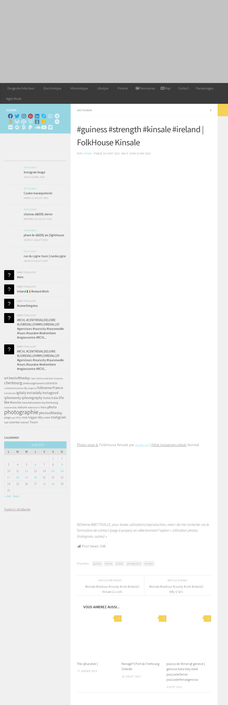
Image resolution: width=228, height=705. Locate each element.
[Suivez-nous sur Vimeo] (50, 127)
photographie (134, 563)
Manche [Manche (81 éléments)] (15, 402)
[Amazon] (10, 121)
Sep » (16, 496)
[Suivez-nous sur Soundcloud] (37, 127)
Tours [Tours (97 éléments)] (34, 422)
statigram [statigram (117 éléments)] (58, 417)
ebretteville (144, 444)
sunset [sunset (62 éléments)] (24, 422)
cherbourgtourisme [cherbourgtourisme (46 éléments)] (33, 383)
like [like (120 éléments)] (6, 402)
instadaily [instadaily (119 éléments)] (34, 392)
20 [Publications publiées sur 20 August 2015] (35, 477)
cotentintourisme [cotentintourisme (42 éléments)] (13, 388)
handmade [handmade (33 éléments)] (10, 393)
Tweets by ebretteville (17, 509)
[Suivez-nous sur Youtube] (43, 127)
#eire (20, 277)
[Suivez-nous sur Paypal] (30, 127)
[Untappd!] (43, 121)
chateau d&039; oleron (38, 214)
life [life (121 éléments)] (61, 397)
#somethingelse (27, 306)
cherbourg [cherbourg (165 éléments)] (13, 382)
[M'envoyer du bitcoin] (23, 127)
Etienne (87, 153)
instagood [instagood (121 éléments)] (50, 392)
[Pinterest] (30, 116)
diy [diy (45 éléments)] (25, 388)
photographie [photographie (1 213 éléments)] (21, 412)
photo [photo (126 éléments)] (52, 407)
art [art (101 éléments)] (6, 378)
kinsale (119, 563)
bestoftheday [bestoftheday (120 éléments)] (19, 378)
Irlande (108, 563)
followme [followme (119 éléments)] (44, 387)
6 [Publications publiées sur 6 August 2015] (35, 464)
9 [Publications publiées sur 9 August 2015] (62, 464)
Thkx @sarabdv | (88, 663)
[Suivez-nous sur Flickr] (10, 127)
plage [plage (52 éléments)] (7, 417)
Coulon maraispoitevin (38, 193)
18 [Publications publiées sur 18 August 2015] (17, 477)
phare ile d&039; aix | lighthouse (44, 235)
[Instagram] (23, 116)
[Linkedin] (37, 116)
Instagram (85, 110)
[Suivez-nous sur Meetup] (17, 127)
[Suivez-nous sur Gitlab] (17, 121)
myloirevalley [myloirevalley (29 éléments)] (10, 407)
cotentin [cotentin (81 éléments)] (51, 383)
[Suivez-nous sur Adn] (56, 121)
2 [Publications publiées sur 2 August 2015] (62, 458)
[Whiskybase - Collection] (37, 121)
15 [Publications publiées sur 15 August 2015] (53, 471)
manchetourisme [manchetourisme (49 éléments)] (31, 402)
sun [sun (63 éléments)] (6, 422)
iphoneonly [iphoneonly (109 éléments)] (12, 397)
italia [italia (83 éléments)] (47, 398)
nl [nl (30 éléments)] (39, 407)
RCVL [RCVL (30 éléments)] (18, 417)
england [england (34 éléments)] (32, 388)
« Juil (7, 496)
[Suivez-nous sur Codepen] (23, 121)
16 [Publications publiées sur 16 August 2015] (62, 471)
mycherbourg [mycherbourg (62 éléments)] (49, 402)
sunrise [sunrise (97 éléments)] (14, 422)
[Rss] (50, 121)
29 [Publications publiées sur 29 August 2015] (53, 484)
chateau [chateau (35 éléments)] (58, 378)
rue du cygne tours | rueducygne (45, 256)
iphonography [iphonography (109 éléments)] (32, 397)
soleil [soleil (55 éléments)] (46, 417)
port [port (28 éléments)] (14, 417)
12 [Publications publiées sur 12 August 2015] (26, 471)
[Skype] (43, 116)
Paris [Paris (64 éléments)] (44, 407)
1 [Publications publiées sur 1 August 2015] (53, 458)
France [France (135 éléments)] (57, 387)
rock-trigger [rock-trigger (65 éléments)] (29, 417)
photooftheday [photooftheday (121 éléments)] (50, 412)
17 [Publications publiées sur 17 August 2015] (8, 477)
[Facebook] (10, 116)
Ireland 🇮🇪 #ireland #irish (33, 291)
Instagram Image (34, 172)
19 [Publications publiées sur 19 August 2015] (26, 477)
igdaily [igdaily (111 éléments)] (21, 392)
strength (149, 563)
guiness (97, 563)
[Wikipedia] (30, 121)
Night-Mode (14, 99)
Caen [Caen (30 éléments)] (32, 378)
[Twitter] (17, 116)
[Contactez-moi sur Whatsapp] (50, 116)
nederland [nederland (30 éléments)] (32, 407)
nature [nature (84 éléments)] (22, 407)
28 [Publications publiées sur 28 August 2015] (44, 484)
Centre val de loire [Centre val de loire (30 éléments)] (44, 378)
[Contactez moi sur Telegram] (56, 116)
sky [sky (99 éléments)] (40, 417)
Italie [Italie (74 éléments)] (54, 398)
